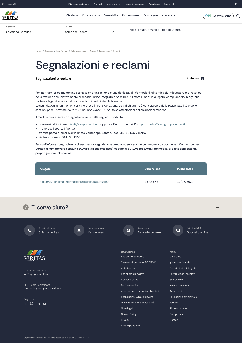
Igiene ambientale (180, 262)
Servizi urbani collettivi (182, 273)
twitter (25, 303)
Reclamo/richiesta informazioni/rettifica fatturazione (74, 182)
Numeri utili (11, 4)
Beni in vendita (129, 285)
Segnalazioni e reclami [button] (53, 78)
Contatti (174, 319)
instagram (31, 303)
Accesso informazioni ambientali (140, 291)
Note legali (127, 308)
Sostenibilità (111, 15)
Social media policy (132, 273)
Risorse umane (130, 15)
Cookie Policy (128, 314)
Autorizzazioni (128, 268)
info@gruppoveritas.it (36, 274)
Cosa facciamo (91, 15)
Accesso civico (129, 279)
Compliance (154, 4)
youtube (44, 303)
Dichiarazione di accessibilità (137, 302)
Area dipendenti (130, 325)
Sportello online (222, 15)
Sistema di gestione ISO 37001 (138, 262)
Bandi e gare (151, 15)
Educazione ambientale (78, 4)
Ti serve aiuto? (45, 207)
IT (236, 4)
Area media (169, 15)
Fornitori (98, 4)
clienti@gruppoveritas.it (84, 124)
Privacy (125, 319)
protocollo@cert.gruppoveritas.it (163, 124)
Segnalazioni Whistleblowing (137, 296)
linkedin (38, 303)
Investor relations (114, 4)
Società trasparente (135, 4)
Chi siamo (72, 15)
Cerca (238, 17)
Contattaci (169, 4)
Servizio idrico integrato (183, 268)
